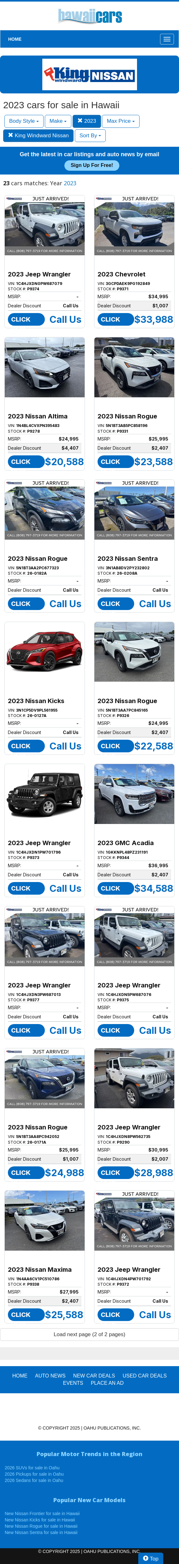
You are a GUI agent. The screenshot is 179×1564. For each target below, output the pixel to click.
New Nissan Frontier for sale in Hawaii (42, 1513)
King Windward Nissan (38, 136)
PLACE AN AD (107, 1383)
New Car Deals (94, 1375)
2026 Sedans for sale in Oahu (34, 1480)
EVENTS (73, 1383)
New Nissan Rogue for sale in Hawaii (41, 1526)
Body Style (24, 121)
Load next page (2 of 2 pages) (89, 1334)
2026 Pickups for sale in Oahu (34, 1474)
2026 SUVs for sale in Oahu (32, 1467)
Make (58, 121)
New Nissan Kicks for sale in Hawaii (40, 1519)
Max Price (120, 121)
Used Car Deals (144, 1375)
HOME (14, 39)
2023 (86, 121)
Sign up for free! (92, 165)
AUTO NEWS (50, 1375)
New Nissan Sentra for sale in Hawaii (41, 1532)
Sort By (90, 136)
